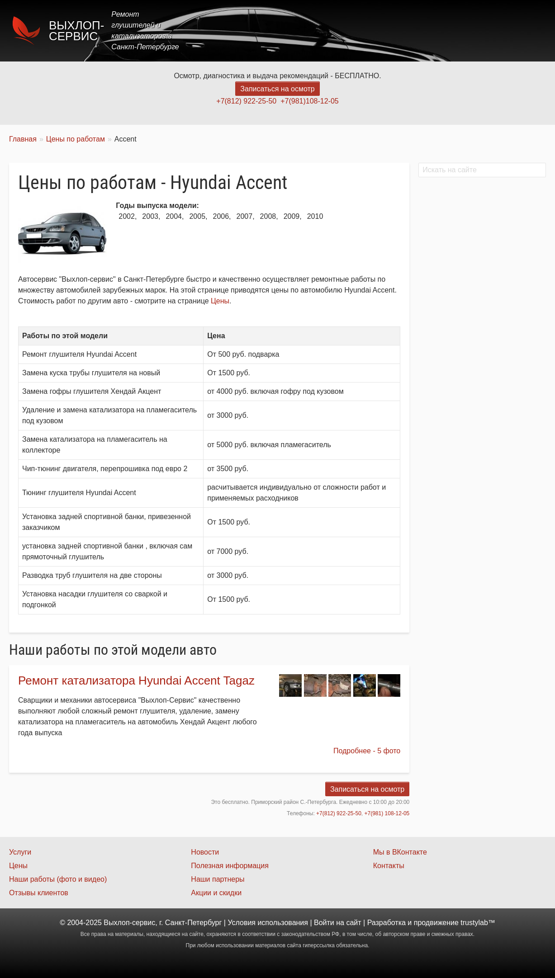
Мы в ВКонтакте (400, 852)
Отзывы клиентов (38, 893)
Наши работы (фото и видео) (58, 879)
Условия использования (268, 922)
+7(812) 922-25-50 (246, 101)
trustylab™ (477, 922)
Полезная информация (230, 865)
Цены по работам (75, 139)
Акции (416, 30)
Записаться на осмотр (277, 89)
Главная (303, 30)
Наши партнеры (217, 879)
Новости (205, 852)
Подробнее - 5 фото (366, 751)
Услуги (344, 30)
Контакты (522, 30)
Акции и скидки (216, 893)
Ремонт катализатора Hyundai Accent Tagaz (136, 680)
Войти (324, 922)
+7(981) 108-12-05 (387, 813)
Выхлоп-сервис (76, 31)
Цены (380, 30)
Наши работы (465, 30)
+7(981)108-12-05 (309, 101)
